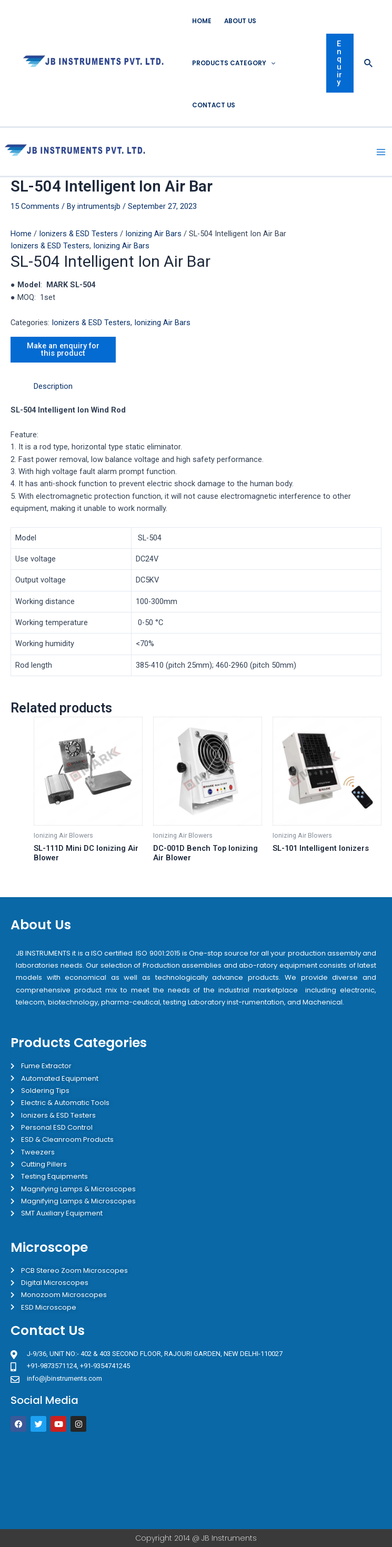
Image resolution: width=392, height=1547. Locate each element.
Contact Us (213, 105)
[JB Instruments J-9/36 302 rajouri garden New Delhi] (196, 1480)
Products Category (233, 63)
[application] (270, 63)
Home (202, 21)
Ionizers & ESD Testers (78, 233)
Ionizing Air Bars (153, 233)
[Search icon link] (369, 63)
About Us (240, 21)
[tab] (53, 386)
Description (53, 386)
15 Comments (35, 206)
